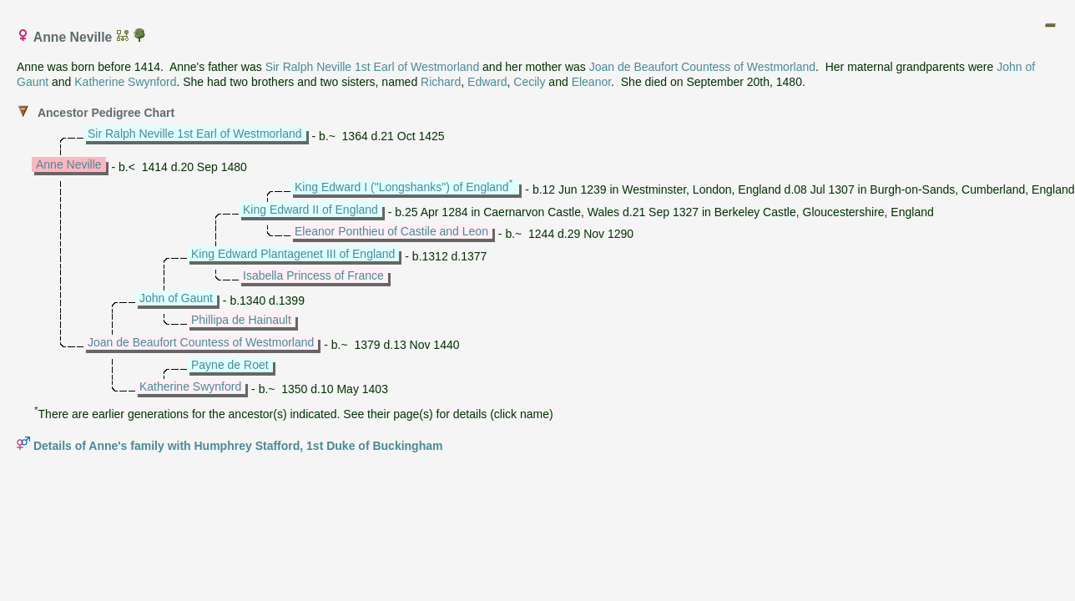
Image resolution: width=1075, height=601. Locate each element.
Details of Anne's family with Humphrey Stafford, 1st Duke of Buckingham (238, 445)
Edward (487, 81)
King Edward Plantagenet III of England (293, 253)
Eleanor (591, 81)
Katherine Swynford (125, 81)
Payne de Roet (230, 364)
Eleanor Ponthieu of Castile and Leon (391, 231)
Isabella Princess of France (313, 275)
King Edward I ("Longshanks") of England (402, 187)
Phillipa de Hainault (241, 319)
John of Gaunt (176, 298)
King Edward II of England (310, 209)
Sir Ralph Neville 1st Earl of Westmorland (372, 66)
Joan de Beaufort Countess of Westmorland (702, 66)
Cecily (529, 81)
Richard (441, 81)
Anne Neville (69, 164)
